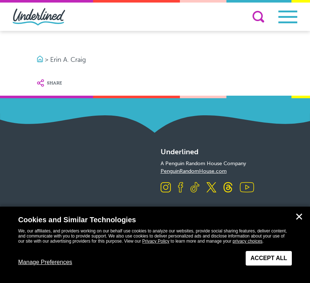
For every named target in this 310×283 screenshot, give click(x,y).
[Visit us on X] (211, 188)
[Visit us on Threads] (228, 188)
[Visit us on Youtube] (247, 188)
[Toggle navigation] (287, 17)
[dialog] (155, 245)
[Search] (258, 17)
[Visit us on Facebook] (180, 188)
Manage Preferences (45, 262)
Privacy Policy (155, 241)
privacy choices (247, 241)
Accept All (268, 258)
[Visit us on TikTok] (194, 188)
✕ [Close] (299, 216)
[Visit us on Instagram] (166, 188)
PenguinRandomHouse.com (194, 171)
